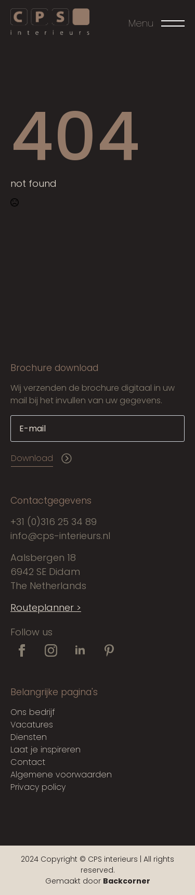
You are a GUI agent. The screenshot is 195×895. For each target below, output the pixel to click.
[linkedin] (80, 650)
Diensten (28, 737)
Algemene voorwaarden (61, 775)
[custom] (109, 650)
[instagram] (51, 650)
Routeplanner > (45, 607)
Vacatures (31, 725)
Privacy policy (38, 787)
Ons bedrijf (32, 712)
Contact (27, 762)
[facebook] (21, 650)
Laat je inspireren (45, 750)
